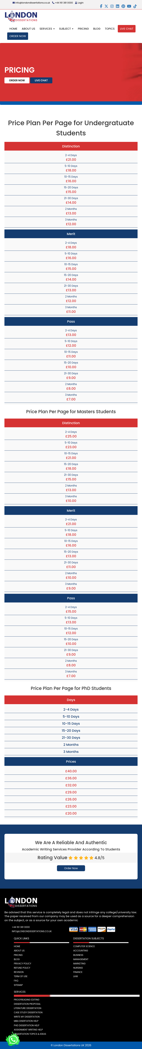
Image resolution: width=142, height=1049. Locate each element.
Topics (110, 29)
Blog (96, 29)
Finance (77, 972)
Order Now (17, 36)
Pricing (83, 29)
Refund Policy (22, 967)
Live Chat (126, 29)
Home (13, 29)
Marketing (79, 963)
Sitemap (18, 985)
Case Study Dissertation (28, 1012)
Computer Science (84, 946)
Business (78, 955)
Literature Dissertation (27, 1008)
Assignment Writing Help (28, 1029)
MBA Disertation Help (26, 1021)
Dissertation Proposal (27, 1003)
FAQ (16, 980)
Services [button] (47, 29)
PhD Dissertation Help (26, 1025)
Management (80, 959)
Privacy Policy (22, 963)
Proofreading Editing (26, 999)
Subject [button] (66, 29)
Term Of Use (20, 976)
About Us (28, 29)
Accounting (80, 950)
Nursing (78, 967)
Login (79, 2)
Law (75, 976)
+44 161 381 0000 (62, 2)
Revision (18, 972)
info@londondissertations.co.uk (31, 2)
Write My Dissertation (27, 1016)
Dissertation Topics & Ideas (30, 1033)
